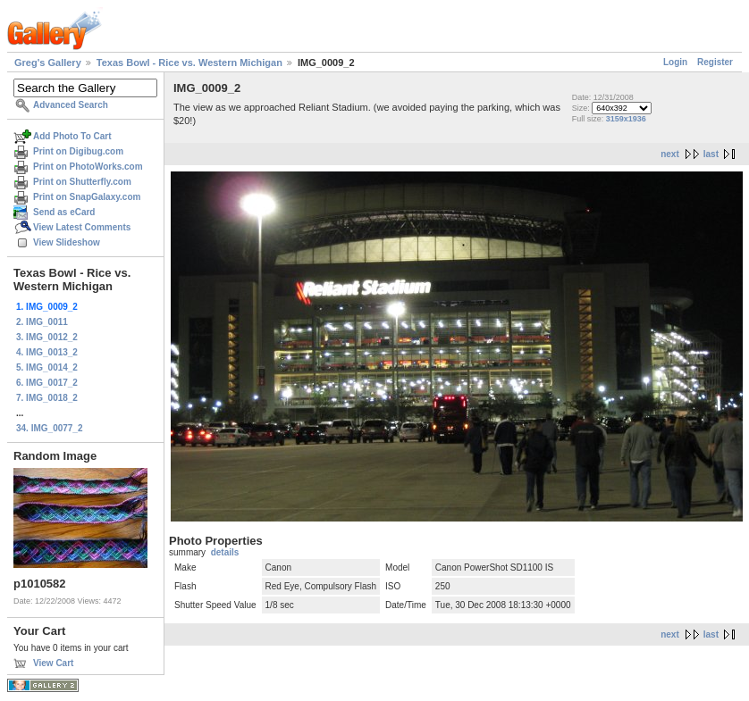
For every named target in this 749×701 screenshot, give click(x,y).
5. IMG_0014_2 (47, 367)
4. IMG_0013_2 (47, 352)
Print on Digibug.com (78, 151)
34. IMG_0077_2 (49, 428)
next (670, 154)
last (711, 154)
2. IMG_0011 (42, 322)
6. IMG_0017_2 (47, 383)
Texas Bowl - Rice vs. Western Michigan (189, 62)
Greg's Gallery (47, 62)
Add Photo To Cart (72, 136)
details (225, 552)
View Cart (53, 663)
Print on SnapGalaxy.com (86, 197)
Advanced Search (70, 105)
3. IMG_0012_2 (47, 337)
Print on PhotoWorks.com (88, 166)
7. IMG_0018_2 (47, 398)
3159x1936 (626, 118)
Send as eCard (64, 212)
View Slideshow (66, 242)
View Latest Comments (81, 227)
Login (675, 62)
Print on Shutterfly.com (82, 182)
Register (715, 62)
